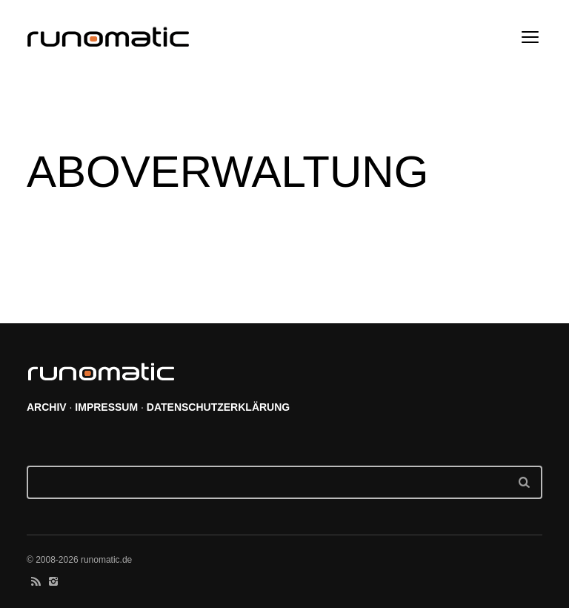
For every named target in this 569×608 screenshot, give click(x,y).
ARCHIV (47, 407)
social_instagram (53, 581)
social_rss (35, 581)
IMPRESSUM (106, 407)
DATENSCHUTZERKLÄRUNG (218, 407)
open (530, 37)
